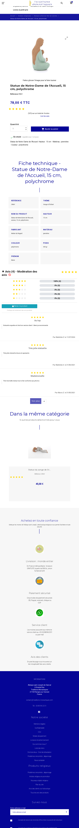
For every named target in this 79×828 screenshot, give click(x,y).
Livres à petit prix (20, 10)
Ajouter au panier (50, 129)
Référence (14, 94)
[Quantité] (18, 128)
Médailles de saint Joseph (42, 6)
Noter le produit (19, 306)
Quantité (14, 124)
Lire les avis (44, 116)
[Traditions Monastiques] (41, 3)
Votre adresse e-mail (17, 808)
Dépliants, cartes (20, 6)
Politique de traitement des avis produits (19, 310)
